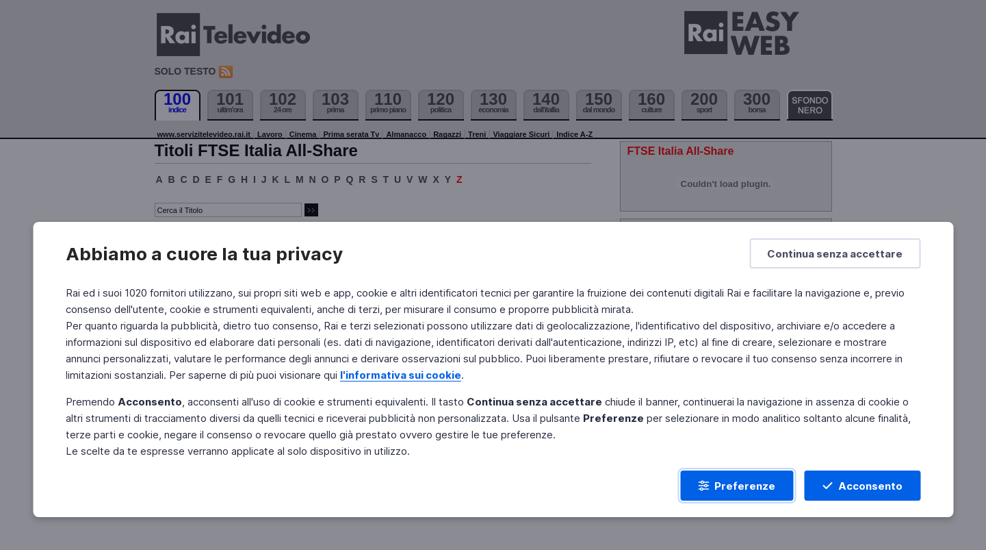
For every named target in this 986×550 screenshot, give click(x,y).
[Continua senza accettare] (834, 253)
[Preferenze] (736, 486)
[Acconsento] (862, 486)
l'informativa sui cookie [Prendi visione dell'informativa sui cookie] (400, 375)
